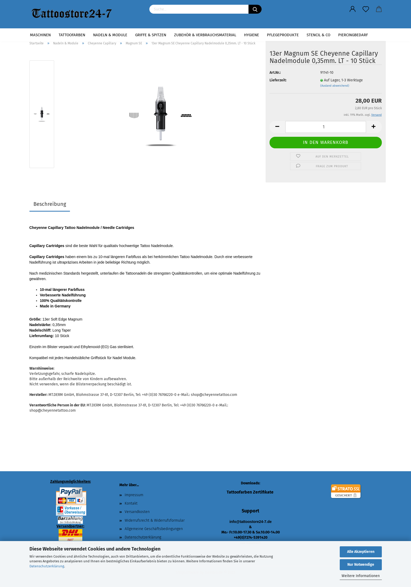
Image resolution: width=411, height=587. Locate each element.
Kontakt (131, 503)
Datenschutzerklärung (46, 566)
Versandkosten (137, 512)
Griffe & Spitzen (150, 35)
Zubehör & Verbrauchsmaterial (205, 35)
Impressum (134, 495)
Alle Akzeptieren (360, 551)
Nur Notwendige (360, 564)
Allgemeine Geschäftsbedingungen (154, 529)
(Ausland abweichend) (334, 85)
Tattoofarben (72, 35)
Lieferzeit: (278, 80)
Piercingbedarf (353, 35)
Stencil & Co (318, 35)
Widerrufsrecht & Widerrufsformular (155, 520)
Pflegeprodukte (283, 35)
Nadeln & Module (110, 35)
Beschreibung (49, 204)
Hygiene (251, 35)
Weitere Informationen (361, 576)
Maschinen (40, 35)
